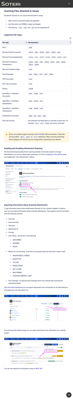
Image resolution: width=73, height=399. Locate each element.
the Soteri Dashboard (15, 287)
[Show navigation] (68, 394)
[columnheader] (14, 42)
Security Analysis (16, 330)
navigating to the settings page (55, 154)
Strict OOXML (39, 134)
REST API (39, 368)
